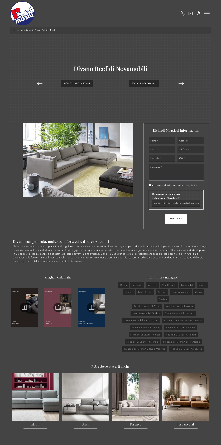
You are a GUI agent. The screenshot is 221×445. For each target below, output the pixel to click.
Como (198, 292)
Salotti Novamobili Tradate (146, 313)
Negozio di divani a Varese (145, 334)
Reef (52, 30)
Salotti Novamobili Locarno (146, 327)
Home (16, 30)
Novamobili (187, 285)
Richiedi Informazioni (77, 83)
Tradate (163, 299)
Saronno (162, 292)
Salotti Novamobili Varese (179, 306)
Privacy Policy (190, 185)
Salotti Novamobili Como (147, 306)
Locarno (128, 292)
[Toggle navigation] (207, 13)
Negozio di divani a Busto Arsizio (181, 341)
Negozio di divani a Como (180, 327)
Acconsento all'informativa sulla (174, 185)
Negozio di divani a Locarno (186, 349)
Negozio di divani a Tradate (181, 334)
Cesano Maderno (181, 292)
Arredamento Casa (30, 30)
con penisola (169, 285)
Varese (202, 285)
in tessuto (137, 285)
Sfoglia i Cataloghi (144, 83)
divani (123, 285)
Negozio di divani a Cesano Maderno (144, 349)
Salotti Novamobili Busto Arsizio (141, 320)
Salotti (45, 30)
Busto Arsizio (145, 292)
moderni (152, 285)
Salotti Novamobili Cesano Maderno (183, 320)
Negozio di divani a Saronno (142, 341)
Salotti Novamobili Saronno (179, 313)
